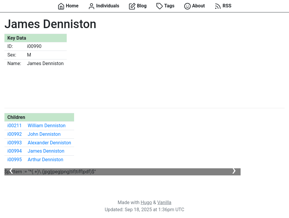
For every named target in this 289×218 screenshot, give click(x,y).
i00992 (14, 134)
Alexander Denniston (49, 143)
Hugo (146, 202)
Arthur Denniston (45, 159)
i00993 (14, 143)
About (194, 6)
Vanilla (164, 202)
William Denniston (47, 125)
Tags (165, 6)
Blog (138, 6)
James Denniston (46, 151)
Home (68, 6)
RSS (222, 6)
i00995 (14, 159)
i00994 (14, 151)
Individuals (103, 6)
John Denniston (44, 134)
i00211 (14, 125)
